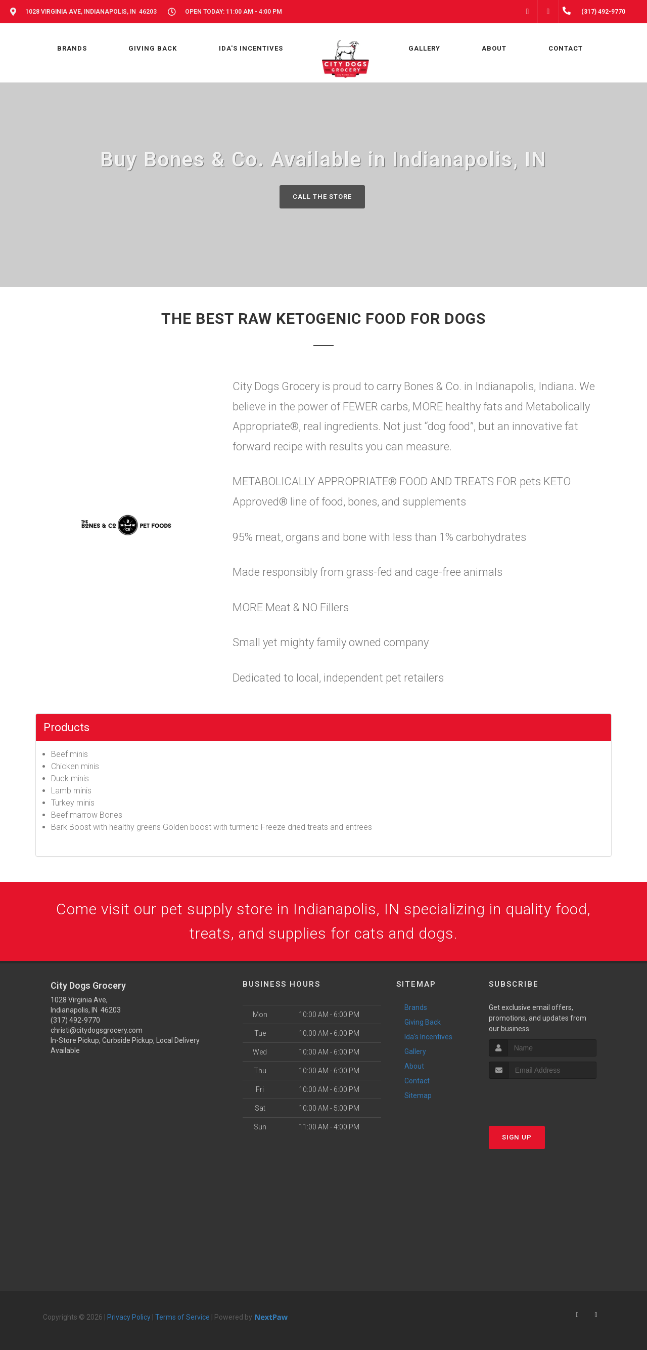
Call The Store (322, 196)
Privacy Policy (129, 1317)
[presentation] (542, 1098)
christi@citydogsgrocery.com (97, 1030)
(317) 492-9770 (75, 1020)
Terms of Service (182, 1317)
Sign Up (517, 1137)
